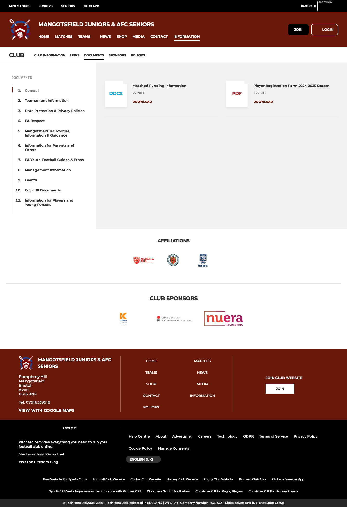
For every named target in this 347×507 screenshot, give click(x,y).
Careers (204, 436)
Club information (49, 55)
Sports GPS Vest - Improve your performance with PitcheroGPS (95, 491)
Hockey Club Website (182, 479)
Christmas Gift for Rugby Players (219, 491)
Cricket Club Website (145, 479)
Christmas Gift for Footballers (168, 491)
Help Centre (139, 436)
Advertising (182, 436)
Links (74, 55)
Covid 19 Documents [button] (43, 190)
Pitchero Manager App (287, 479)
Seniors (68, 6)
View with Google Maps (46, 410)
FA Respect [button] (35, 121)
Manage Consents (173, 448)
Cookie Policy (140, 448)
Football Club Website (109, 479)
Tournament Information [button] (47, 101)
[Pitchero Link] (328, 8)
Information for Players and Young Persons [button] (49, 202)
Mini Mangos (19, 6)
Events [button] (31, 180)
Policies (138, 55)
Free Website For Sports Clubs (65, 479)
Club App (91, 6)
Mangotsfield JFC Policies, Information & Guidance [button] (47, 133)
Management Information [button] (48, 170)
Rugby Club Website (218, 479)
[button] (43, 36)
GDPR (248, 436)
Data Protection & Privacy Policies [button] (54, 111)
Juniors (46, 6)
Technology (227, 436)
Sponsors (117, 55)
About (161, 436)
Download (142, 102)
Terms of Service (273, 436)
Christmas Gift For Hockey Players (273, 491)
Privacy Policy (306, 436)
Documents (94, 55)
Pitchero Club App (252, 479)
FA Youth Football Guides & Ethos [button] (54, 160)
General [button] (32, 90)
